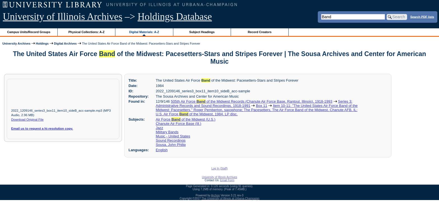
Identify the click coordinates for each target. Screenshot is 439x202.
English (161, 150)
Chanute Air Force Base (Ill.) (178, 123)
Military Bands (167, 132)
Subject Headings (202, 32)
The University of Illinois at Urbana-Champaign (231, 198)
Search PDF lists (422, 16)
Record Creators (260, 32)
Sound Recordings (171, 140)
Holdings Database (175, 16)
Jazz (159, 128)
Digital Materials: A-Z (144, 32)
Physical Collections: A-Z (86, 32)
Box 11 (261, 106)
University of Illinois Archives (62, 16)
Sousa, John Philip (171, 145)
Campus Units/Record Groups (28, 32)
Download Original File (27, 119)
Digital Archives (65, 43)
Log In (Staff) (219, 168)
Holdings (42, 43)
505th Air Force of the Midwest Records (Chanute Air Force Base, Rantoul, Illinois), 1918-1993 (251, 101)
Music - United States (173, 136)
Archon (215, 195)
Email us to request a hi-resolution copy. (42, 128)
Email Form (227, 180)
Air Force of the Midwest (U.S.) (185, 119)
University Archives (16, 43)
